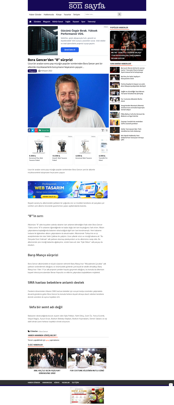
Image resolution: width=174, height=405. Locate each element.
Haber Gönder (35, 14)
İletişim (76, 14)
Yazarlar (67, 14)
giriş (47, 340)
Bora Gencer (43, 331)
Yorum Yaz (44, 130)
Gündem (37, 21)
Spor (83, 21)
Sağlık (67, 21)
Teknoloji (91, 21)
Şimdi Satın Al (69, 50)
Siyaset (76, 21)
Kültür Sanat (57, 21)
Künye (59, 14)
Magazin (46, 21)
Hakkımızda (49, 14)
